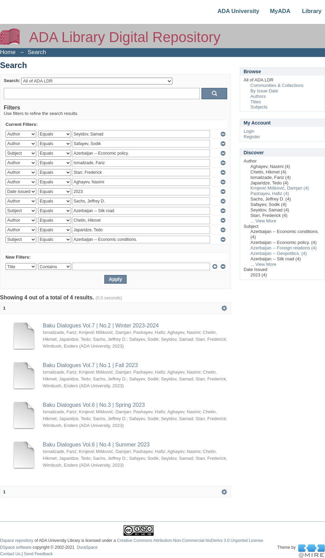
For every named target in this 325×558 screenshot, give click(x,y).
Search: (12, 80)
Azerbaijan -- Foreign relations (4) (283, 247)
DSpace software (15, 547)
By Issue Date (264, 90)
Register (252, 136)
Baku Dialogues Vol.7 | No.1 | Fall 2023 (90, 365)
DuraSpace (87, 547)
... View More (263, 220)
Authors (258, 96)
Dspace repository (16, 540)
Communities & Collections (276, 85)
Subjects (259, 106)
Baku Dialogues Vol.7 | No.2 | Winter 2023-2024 (101, 325)
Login (249, 131)
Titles (255, 101)
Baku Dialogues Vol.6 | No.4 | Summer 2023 (96, 444)
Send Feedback (38, 553)
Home (7, 52)
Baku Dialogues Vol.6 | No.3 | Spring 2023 (94, 405)
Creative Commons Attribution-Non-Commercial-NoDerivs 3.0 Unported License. (190, 540)
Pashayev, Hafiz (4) (269, 193)
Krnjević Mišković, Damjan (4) (279, 188)
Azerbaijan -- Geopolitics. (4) (278, 253)
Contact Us (10, 553)
